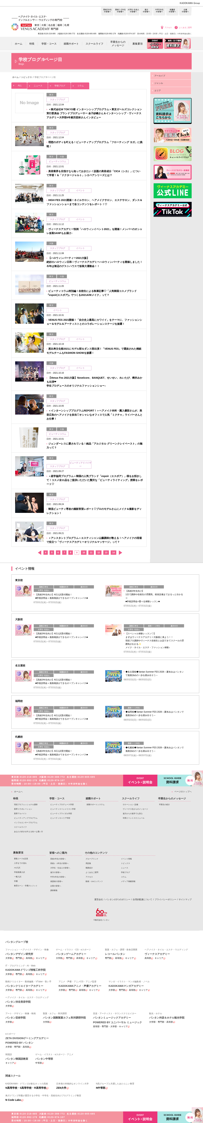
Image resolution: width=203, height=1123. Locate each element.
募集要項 (18, 852)
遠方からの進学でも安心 (133, 814)
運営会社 (98, 899)
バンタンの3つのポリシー (117, 899)
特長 (15, 798)
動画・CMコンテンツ (94, 881)
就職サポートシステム (96, 804)
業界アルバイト (20, 814)
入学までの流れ (20, 863)
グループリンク (92, 859)
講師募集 (54, 890)
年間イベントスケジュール (133, 818)
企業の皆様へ (185, 11)
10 (84, 552)
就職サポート (93, 798)
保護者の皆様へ (172, 11)
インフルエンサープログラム (25, 823)
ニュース (37, 84)
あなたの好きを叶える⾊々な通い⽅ (28, 832)
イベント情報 (126, 859)
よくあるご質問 (185, 28)
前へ (39, 552)
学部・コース (57, 798)
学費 (16, 881)
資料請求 (174, 780)
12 (98, 552)
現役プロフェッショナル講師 (25, 804)
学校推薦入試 (19, 872)
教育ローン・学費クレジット (25, 886)
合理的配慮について (142, 899)
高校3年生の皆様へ (107, 11)
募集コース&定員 (21, 859)
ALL (19, 84)
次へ (120, 552)
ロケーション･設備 (130, 804)
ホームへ (18, 791)
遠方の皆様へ (146, 11)
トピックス (125, 863)
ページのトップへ (183, 791)
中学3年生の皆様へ (159, 11)
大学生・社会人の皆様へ (133, 11)
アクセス (168, 28)
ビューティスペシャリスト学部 (63, 809)
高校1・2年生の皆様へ (120, 11)
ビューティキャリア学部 (60, 818)
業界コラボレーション (23, 809)
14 (113, 552)
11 (91, 552)
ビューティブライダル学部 (61, 814)
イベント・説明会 (140, 780)
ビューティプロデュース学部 (62, 804)
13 (106, 552)
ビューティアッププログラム (25, 818)
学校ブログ (59, 84)
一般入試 (17, 877)
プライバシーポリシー (165, 899)
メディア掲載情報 (128, 881)
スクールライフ (20, 827)
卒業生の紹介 (164, 804)
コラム (80, 84)
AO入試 (17, 868)
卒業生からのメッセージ (172, 798)
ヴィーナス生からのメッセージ (135, 809)
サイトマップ (185, 899)
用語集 (88, 863)
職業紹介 (89, 868)
